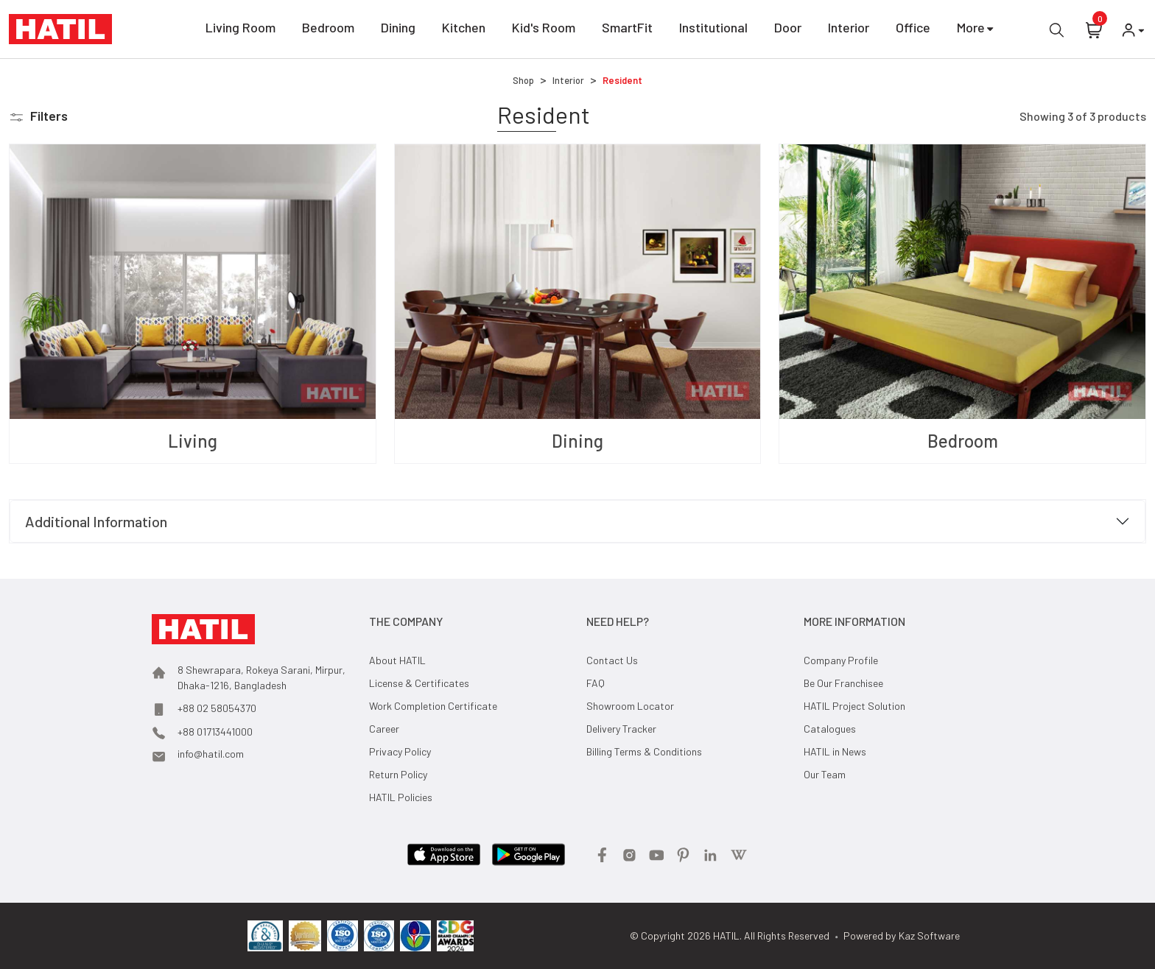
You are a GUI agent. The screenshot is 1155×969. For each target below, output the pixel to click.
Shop (523, 80)
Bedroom (328, 29)
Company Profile (841, 660)
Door (787, 29)
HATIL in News (835, 751)
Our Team (825, 774)
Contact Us (612, 660)
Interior (848, 29)
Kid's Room (543, 29)
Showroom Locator (630, 706)
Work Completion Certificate (433, 706)
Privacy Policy (400, 751)
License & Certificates (419, 683)
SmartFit (627, 29)
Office (913, 29)
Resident (622, 80)
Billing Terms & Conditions (644, 751)
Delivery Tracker (621, 728)
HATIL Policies (400, 797)
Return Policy (398, 774)
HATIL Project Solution (854, 706)
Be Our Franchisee (843, 683)
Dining (398, 29)
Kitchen (463, 29)
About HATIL (397, 660)
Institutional (713, 29)
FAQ (595, 683)
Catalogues (830, 728)
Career (384, 728)
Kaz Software (929, 935)
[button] (38, 116)
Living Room (240, 29)
